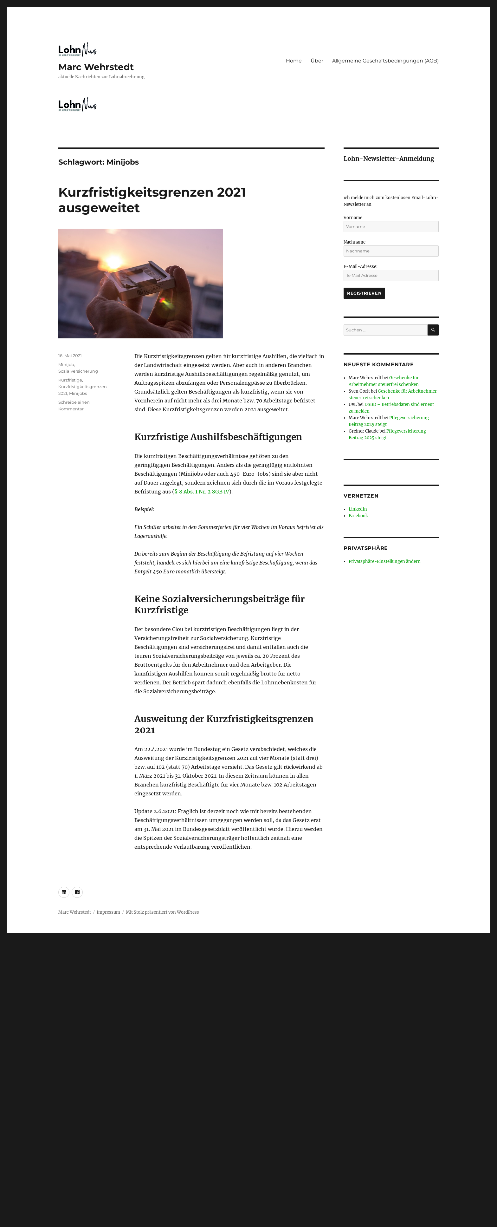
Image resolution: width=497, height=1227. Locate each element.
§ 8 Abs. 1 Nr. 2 (192, 491)
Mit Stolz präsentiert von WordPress (162, 912)
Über (317, 61)
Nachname (354, 242)
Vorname (353, 217)
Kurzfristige (70, 379)
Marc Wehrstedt (96, 67)
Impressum (108, 912)
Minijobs (78, 393)
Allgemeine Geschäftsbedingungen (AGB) (385, 61)
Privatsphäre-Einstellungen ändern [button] (385, 561)
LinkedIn (358, 509)
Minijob (66, 364)
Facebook (358, 516)
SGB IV (220, 491)
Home (294, 61)
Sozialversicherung (78, 371)
